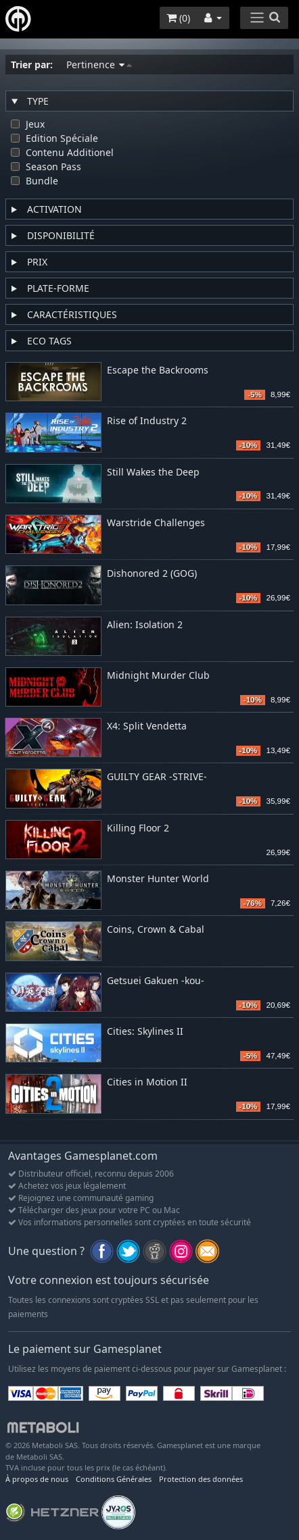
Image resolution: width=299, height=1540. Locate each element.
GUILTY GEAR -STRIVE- (157, 777)
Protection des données (201, 1479)
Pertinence (99, 64)
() (178, 17)
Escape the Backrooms (157, 370)
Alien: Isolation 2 (145, 625)
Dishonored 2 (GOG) (152, 574)
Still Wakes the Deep (153, 472)
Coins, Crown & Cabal (155, 929)
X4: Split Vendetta (147, 726)
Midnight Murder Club (158, 676)
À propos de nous (36, 1479)
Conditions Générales (114, 1479)
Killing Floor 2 (138, 828)
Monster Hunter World (158, 879)
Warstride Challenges (156, 523)
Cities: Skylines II (145, 1031)
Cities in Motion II (147, 1082)
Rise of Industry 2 (147, 421)
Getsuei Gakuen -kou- (155, 981)
